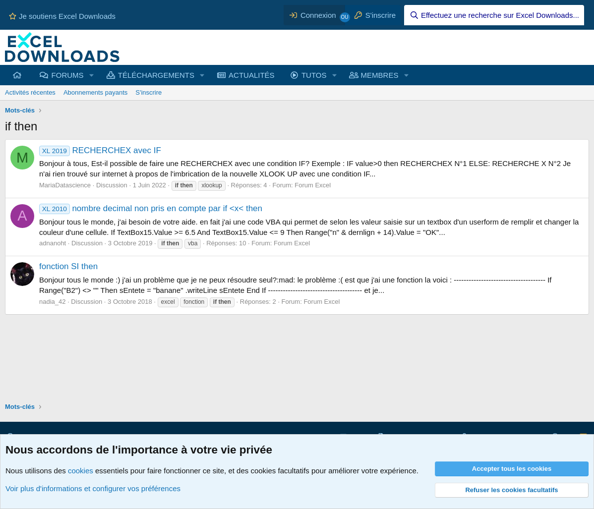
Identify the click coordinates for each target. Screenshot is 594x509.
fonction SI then (68, 266)
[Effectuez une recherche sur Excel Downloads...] (494, 15)
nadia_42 (52, 301)
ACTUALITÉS (252, 75)
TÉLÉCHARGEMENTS (156, 75)
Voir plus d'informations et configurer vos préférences (92, 488)
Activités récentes (30, 92)
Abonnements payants (95, 92)
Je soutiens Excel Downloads (62, 16)
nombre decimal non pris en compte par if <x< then (150, 208)
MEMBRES (380, 75)
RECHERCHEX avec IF (100, 150)
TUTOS (314, 75)
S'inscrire (148, 92)
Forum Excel (313, 185)
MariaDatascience (65, 185)
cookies (80, 470)
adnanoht (52, 243)
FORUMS (68, 75)
